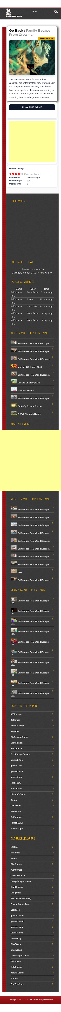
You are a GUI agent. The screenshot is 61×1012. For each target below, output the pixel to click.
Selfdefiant (16, 811)
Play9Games (17, 944)
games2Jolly (17, 760)
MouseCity (16, 938)
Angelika (15, 731)
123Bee (14, 847)
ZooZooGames (18, 984)
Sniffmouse (14, 16)
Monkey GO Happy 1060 (26, 367)
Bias (16, 572)
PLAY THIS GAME (32, 107)
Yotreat (14, 978)
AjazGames (16, 864)
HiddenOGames (19, 794)
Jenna (14, 800)
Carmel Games (18, 875)
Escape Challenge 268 (25, 382)
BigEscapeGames (19, 737)
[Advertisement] (32, 141)
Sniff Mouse (33, 1000)
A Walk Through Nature (26, 414)
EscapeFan (16, 748)
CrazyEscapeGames (21, 881)
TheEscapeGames (20, 955)
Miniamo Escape (22, 390)
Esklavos (15, 910)
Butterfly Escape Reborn (26, 406)
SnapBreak (16, 950)
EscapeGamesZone (20, 904)
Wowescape (17, 828)
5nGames (15, 852)
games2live (16, 765)
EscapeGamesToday (21, 898)
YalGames (16, 961)
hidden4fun (16, 788)
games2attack (18, 915)
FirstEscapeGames (20, 754)
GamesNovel (17, 932)
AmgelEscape (17, 725)
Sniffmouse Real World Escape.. (30, 343)
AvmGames (16, 870)
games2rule (16, 777)
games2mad (17, 771)
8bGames (15, 720)
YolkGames (16, 967)
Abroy (14, 858)
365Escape (16, 714)
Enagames (16, 892)
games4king (17, 927)
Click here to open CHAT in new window (32, 272)
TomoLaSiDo (17, 823)
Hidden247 (16, 783)
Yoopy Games (18, 973)
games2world (17, 921)
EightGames (17, 887)
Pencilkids (16, 805)
